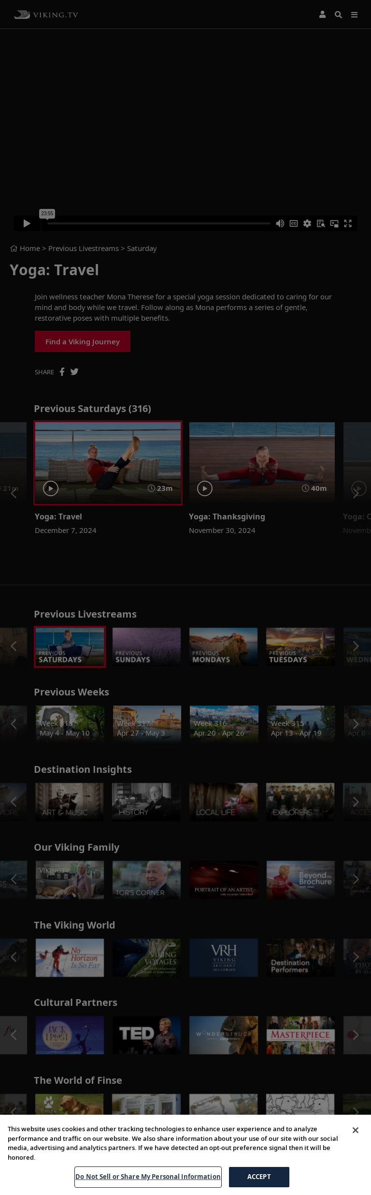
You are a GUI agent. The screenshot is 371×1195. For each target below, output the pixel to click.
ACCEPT (259, 1176)
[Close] (355, 1130)
